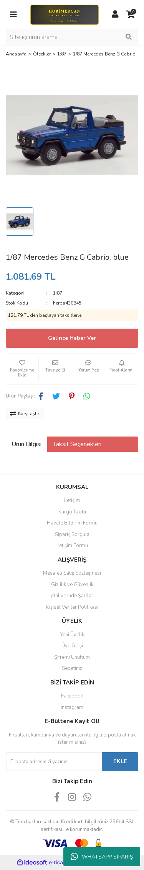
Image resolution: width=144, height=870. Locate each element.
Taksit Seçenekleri (77, 444)
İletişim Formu (72, 545)
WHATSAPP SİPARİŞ (102, 856)
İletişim (72, 500)
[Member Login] (115, 14)
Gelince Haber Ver (72, 338)
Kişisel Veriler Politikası (72, 607)
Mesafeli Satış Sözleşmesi (72, 573)
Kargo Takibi (72, 511)
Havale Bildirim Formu (72, 523)
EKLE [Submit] (120, 761)
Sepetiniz (72, 668)
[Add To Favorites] (22, 369)
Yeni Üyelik (72, 634)
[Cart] (130, 14)
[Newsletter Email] (54, 761)
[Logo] (64, 14)
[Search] (72, 37)
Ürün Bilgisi (26, 444)
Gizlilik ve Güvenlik (72, 584)
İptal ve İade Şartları (72, 595)
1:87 (57, 293)
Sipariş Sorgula (72, 534)
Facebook (72, 695)
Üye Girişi (72, 645)
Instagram (72, 707)
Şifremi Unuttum (72, 657)
